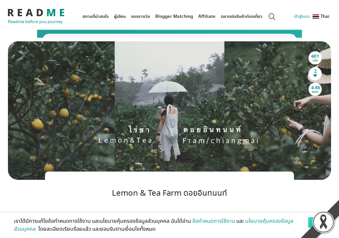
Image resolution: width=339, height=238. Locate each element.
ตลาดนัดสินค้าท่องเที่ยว (242, 16)
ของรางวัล (140, 16)
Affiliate (207, 16)
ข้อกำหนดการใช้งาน (213, 221)
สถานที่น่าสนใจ (95, 16)
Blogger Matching (174, 16)
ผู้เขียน (120, 16)
